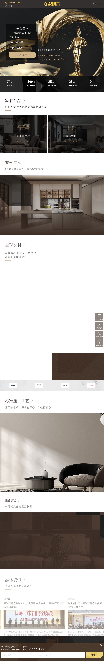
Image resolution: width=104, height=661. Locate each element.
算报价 (94, 655)
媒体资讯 (13, 580)
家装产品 (13, 100)
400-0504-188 (14, 3)
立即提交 (22, 54)
